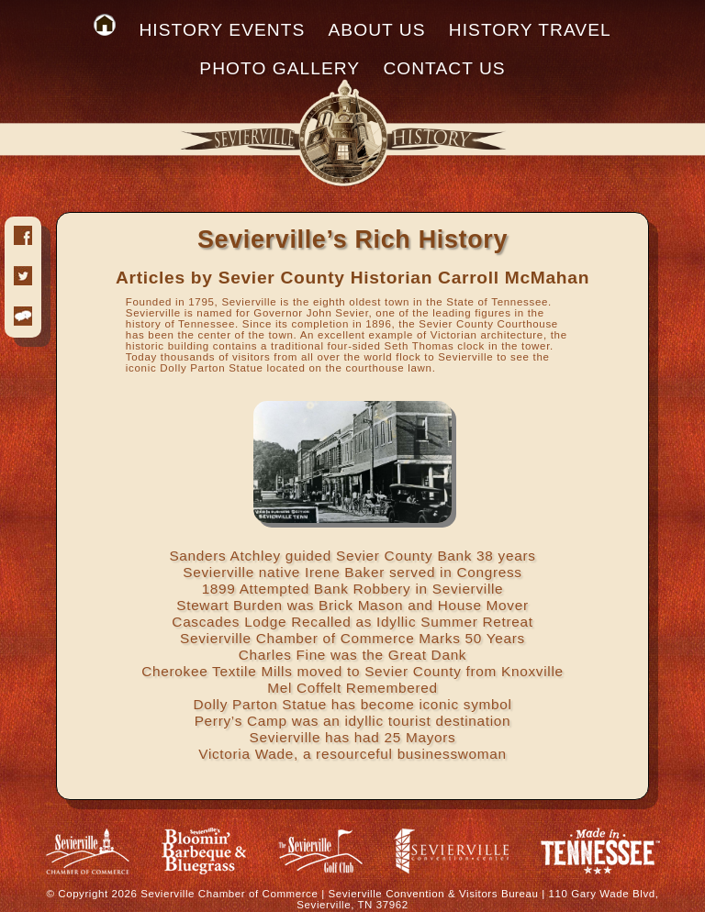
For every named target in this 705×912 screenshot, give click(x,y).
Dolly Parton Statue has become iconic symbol (352, 704)
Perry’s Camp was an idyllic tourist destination (353, 720)
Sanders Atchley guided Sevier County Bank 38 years (352, 555)
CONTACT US (444, 68)
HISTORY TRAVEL (530, 29)
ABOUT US (377, 29)
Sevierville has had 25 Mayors (353, 737)
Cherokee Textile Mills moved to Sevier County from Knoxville (352, 671)
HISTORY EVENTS (222, 29)
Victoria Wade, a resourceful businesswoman (352, 754)
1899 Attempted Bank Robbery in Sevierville (353, 588)
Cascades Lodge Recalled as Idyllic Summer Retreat (352, 621)
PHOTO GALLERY (279, 68)
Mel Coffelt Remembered (352, 687)
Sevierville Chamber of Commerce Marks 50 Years (352, 638)
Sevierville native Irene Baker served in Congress (352, 572)
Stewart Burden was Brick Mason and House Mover (352, 605)
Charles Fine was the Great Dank (353, 654)
